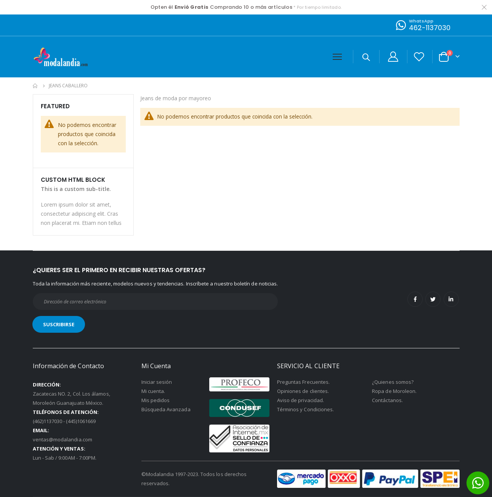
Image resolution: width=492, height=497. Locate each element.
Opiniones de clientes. (303, 391)
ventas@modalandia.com (62, 439)
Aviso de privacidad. (300, 400)
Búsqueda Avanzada (166, 409)
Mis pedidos (155, 400)
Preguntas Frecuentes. (303, 381)
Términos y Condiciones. (305, 409)
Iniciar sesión (156, 381)
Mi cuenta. (153, 391)
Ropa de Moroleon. (394, 391)
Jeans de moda (159, 98)
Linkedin (451, 299)
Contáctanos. (387, 400)
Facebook (415, 299)
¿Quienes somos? (392, 381)
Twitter (433, 299)
